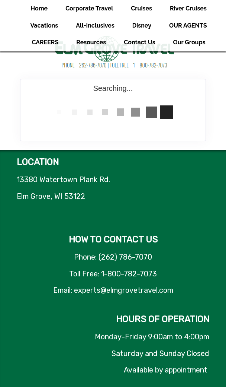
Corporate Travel (89, 8)
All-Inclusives (95, 25)
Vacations (44, 25)
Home (39, 8)
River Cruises (188, 8)
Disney (141, 25)
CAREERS (45, 42)
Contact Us (139, 42)
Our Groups (189, 42)
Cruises (141, 8)
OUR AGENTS (188, 25)
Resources (91, 42)
